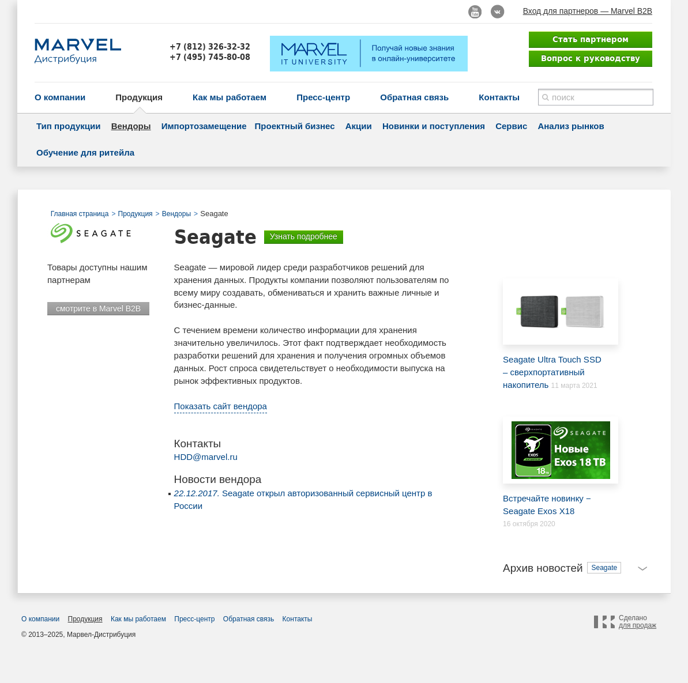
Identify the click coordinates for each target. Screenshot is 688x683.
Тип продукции (68, 126)
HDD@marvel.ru (206, 457)
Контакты (499, 97)
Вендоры (131, 126)
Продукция (139, 97)
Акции (358, 126)
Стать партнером (590, 39)
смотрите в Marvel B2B (98, 308)
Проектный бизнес (295, 126)
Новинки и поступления (433, 126)
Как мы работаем (229, 97)
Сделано (637, 621)
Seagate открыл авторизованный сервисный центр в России (303, 499)
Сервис (511, 126)
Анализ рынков (570, 126)
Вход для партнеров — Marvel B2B (587, 11)
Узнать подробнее (303, 236)
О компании (60, 97)
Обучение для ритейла (85, 152)
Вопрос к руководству (590, 58)
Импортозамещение (204, 126)
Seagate (604, 568)
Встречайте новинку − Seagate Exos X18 (555, 466)
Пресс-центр (323, 97)
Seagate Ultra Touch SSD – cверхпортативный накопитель (555, 334)
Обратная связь (414, 97)
